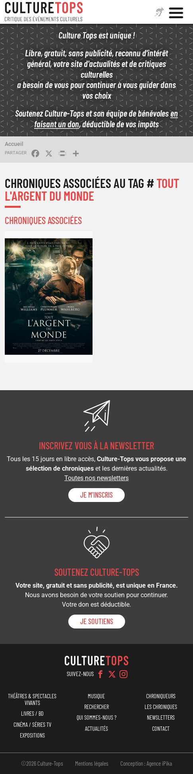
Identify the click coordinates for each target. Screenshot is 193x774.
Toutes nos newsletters (96, 478)
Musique (96, 696)
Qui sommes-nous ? (96, 717)
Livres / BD (32, 713)
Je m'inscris (96, 494)
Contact (161, 728)
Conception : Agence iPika (146, 763)
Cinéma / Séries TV (32, 724)
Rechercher (96, 706)
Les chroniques (161, 706)
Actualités (96, 728)
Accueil (14, 144)
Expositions (32, 735)
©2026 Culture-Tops (42, 763)
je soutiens (96, 621)
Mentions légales (91, 763)
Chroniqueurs (161, 696)
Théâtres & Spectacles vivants (32, 699)
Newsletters (161, 717)
